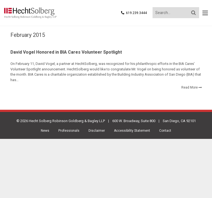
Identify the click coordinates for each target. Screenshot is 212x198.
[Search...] (176, 12)
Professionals (68, 131)
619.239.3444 (136, 13)
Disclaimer (96, 131)
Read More (189, 88)
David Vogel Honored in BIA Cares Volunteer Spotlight (66, 53)
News (45, 131)
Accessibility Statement (132, 131)
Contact (165, 131)
